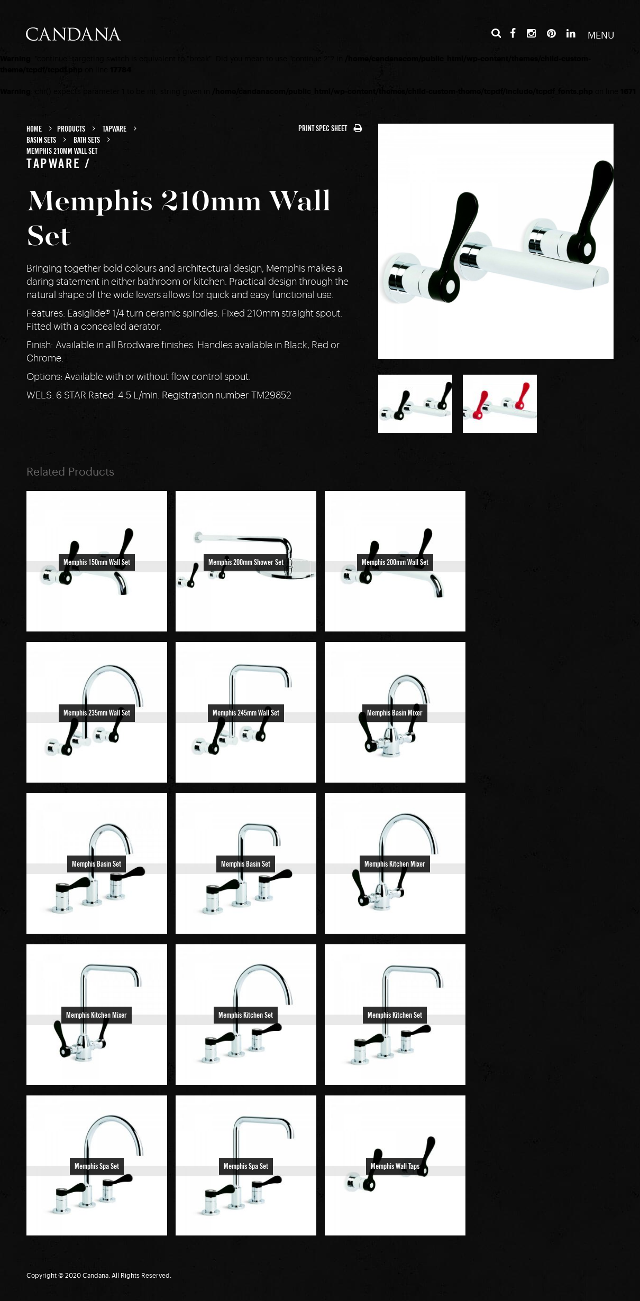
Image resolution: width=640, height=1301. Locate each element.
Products (71, 129)
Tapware (114, 129)
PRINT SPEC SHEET (330, 129)
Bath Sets (87, 140)
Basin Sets (41, 140)
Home (34, 129)
